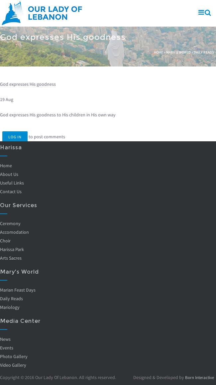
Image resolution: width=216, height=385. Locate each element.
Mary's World (178, 52)
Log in (15, 136)
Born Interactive (198, 377)
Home (158, 52)
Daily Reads (204, 52)
